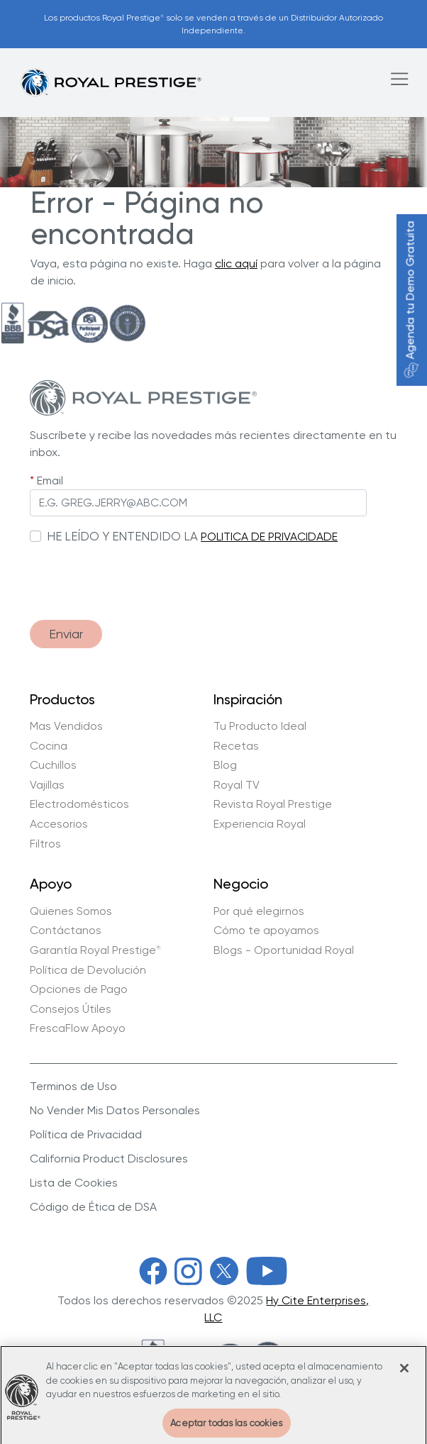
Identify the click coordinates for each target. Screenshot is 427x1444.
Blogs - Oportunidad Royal (284, 950)
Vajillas (47, 785)
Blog (225, 765)
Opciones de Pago (79, 989)
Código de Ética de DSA (93, 1206)
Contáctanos (65, 930)
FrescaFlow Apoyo (78, 1028)
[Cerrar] (404, 1373)
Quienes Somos (71, 911)
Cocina (48, 746)
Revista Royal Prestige (273, 804)
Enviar (66, 633)
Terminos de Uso (73, 1086)
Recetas (236, 746)
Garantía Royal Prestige (95, 950)
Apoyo (51, 884)
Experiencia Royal (260, 824)
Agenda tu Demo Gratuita (410, 299)
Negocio (241, 884)
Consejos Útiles (70, 1009)
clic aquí (236, 263)
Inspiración (248, 700)
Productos (62, 700)
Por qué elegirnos (259, 911)
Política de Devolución (88, 970)
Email (50, 480)
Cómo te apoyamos (266, 930)
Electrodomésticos (79, 804)
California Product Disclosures (109, 1158)
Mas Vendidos (66, 726)
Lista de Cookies (74, 1182)
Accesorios (59, 824)
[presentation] (137, 575)
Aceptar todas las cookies (226, 1428)
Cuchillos (53, 765)
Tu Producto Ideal (260, 726)
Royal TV (237, 785)
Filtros (45, 844)
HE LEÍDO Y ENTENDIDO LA (122, 536)
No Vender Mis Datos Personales (115, 1110)
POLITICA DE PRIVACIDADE (269, 536)
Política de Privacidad (86, 1134)
